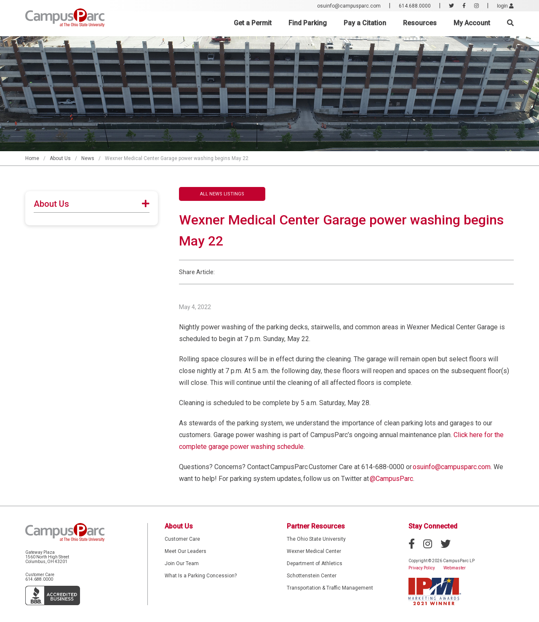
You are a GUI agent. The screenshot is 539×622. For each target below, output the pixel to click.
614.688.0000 (415, 6)
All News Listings (222, 194)
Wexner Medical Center (314, 551)
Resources (420, 23)
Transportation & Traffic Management (330, 588)
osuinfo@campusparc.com (349, 6)
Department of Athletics (314, 563)
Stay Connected (432, 526)
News (87, 158)
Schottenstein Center (311, 576)
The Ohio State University (316, 539)
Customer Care (182, 539)
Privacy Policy (421, 568)
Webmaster (454, 568)
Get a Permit (253, 23)
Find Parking (307, 23)
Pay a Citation (365, 23)
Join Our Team (182, 563)
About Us (60, 158)
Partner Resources (316, 526)
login (505, 6)
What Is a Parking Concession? (201, 576)
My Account (472, 23)
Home (32, 158)
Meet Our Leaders (185, 551)
